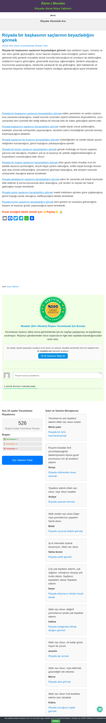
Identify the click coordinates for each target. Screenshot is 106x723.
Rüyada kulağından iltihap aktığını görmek (62, 628)
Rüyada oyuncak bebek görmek (65, 531)
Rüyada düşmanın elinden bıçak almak (65, 595)
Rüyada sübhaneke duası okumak (62, 474)
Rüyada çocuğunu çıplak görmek (61, 709)
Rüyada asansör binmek (61, 501)
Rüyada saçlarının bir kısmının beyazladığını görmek (30, 139)
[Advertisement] (53, 92)
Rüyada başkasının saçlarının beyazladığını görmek (30, 126)
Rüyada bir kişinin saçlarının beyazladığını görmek (29, 149)
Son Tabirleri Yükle (22, 460)
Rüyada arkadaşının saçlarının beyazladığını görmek (30, 179)
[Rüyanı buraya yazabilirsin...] (57, 375)
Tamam (55, 721)
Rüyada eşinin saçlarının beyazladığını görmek (27, 192)
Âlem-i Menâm (53, 3)
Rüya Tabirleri (13, 287)
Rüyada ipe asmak (58, 656)
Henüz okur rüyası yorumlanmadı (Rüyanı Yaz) (25, 45)
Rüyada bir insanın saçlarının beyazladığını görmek (30, 162)
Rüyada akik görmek (59, 681)
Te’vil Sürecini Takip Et (53, 356)
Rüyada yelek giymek (60, 557)
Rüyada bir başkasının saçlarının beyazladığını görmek (32, 113)
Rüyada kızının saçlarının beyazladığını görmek (28, 202)
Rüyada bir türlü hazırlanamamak (57, 434)
